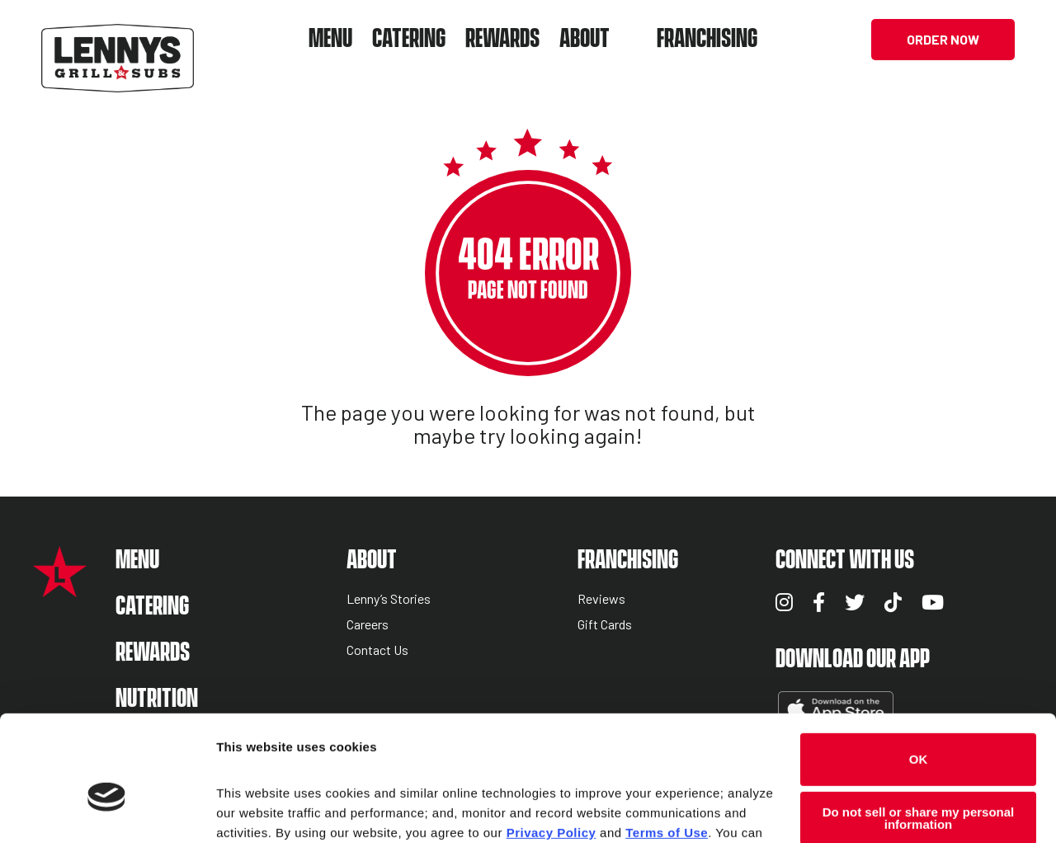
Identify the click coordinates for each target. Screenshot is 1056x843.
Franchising (707, 39)
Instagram (784, 602)
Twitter (855, 602)
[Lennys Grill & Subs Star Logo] (60, 588)
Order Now (943, 39)
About (584, 39)
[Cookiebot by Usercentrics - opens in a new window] (107, 810)
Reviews (601, 599)
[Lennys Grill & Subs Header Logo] (117, 37)
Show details (254, 810)
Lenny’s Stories (388, 599)
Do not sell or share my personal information (919, 731)
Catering (409, 39)
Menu (330, 39)
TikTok (893, 602)
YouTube (933, 602)
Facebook (819, 602)
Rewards (502, 39)
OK (918, 672)
